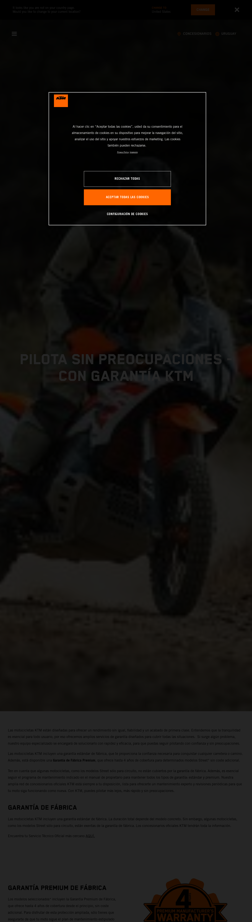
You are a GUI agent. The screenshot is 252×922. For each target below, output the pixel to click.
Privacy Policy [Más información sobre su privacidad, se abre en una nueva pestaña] (123, 152)
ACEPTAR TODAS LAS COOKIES (127, 197)
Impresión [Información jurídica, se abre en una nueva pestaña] (134, 152)
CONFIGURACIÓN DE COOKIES (127, 214)
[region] (127, 158)
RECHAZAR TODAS (127, 179)
